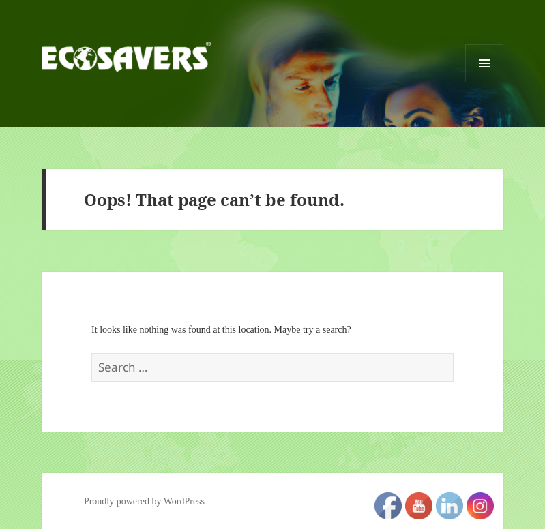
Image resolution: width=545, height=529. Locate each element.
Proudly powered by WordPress (144, 501)
